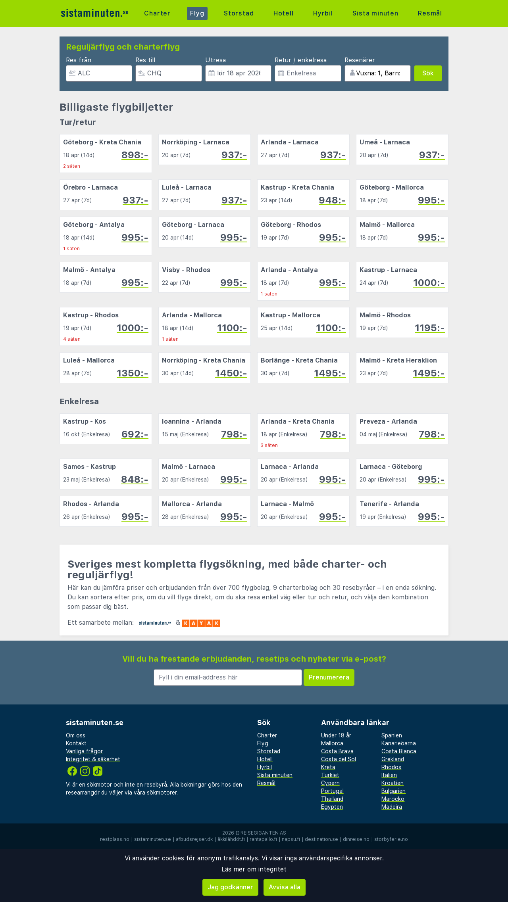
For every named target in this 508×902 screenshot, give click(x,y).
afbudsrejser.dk (194, 839)
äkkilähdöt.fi (231, 839)
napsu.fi (291, 839)
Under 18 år (336, 735)
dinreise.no (356, 839)
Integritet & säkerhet (93, 759)
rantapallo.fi (263, 839)
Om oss (75, 735)
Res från (78, 60)
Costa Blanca (398, 751)
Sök (428, 73)
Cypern (330, 783)
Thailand (332, 799)
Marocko (392, 799)
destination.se (321, 839)
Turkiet (330, 775)
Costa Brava (337, 751)
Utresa (215, 60)
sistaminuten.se (152, 839)
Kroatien (392, 783)
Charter (157, 13)
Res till (145, 60)
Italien (389, 775)
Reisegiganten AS (263, 833)
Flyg (197, 13)
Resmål (430, 13)
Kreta (328, 767)
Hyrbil (323, 13)
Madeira (391, 807)
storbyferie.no (391, 839)
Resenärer (359, 60)
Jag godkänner (230, 887)
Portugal (332, 791)
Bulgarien (393, 791)
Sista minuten (375, 13)
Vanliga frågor (84, 751)
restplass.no (114, 839)
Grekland (392, 759)
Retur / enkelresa (301, 60)
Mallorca (332, 743)
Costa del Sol (338, 759)
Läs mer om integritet (254, 869)
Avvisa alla (284, 887)
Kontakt (76, 743)
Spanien (391, 735)
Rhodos (391, 767)
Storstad (239, 13)
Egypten (332, 807)
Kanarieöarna (398, 743)
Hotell (283, 13)
